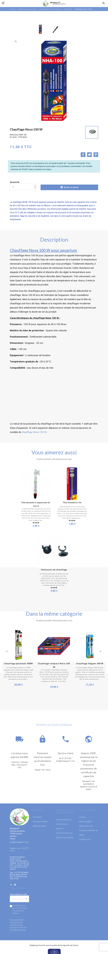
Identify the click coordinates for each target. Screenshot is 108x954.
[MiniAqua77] (54, 3)
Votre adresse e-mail (18, 894)
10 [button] (59, 704)
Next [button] (100, 651)
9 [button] (56, 704)
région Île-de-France (70, 945)
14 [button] (75, 704)
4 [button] (36, 704)
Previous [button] (7, 651)
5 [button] (40, 704)
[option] (40, 29)
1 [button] (25, 704)
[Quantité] (23, 187)
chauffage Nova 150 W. (34, 432)
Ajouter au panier (69, 187)
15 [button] (79, 704)
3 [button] (33, 704)
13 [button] (71, 704)
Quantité (15, 182)
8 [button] (52, 704)
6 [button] (44, 704)
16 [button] (83, 704)
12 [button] (67, 704)
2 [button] (29, 704)
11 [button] (63, 704)
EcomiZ (42, 945)
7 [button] (48, 704)
